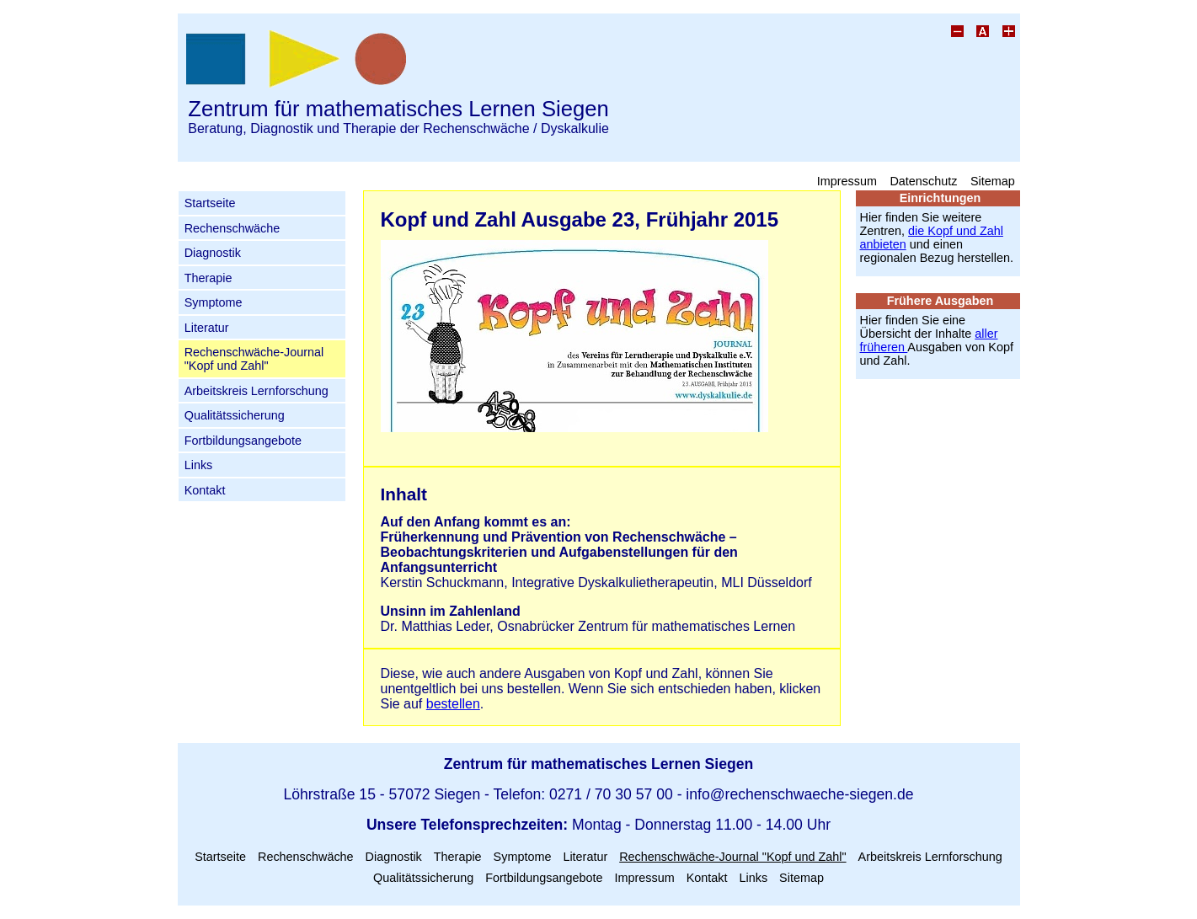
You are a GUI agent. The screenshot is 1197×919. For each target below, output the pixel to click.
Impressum (847, 180)
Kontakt (205, 490)
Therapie (208, 278)
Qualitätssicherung (234, 415)
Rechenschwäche (232, 228)
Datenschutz (923, 180)
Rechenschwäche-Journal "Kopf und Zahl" (254, 358)
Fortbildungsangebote (243, 440)
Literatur (206, 327)
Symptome (213, 302)
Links (198, 465)
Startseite (210, 203)
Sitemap (992, 180)
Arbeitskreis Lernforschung (256, 391)
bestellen (453, 704)
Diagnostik (212, 252)
